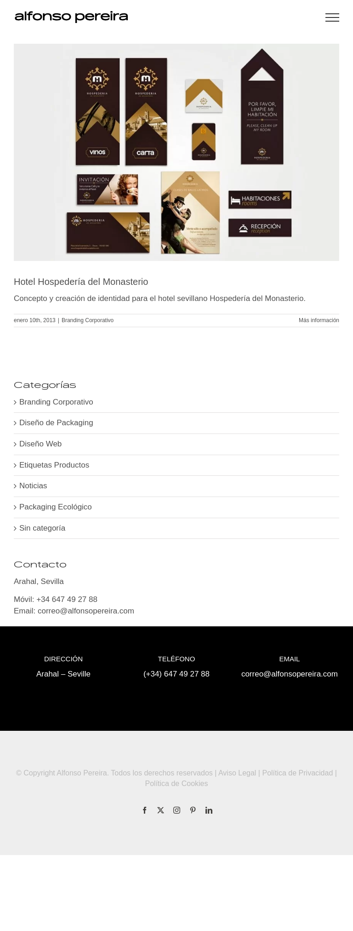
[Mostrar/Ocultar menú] (332, 17)
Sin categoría (42, 528)
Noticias (33, 485)
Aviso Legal (237, 773)
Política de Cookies (176, 783)
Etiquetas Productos (54, 465)
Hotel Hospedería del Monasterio (81, 282)
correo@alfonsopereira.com (86, 611)
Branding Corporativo (88, 320)
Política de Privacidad (297, 773)
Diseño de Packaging (56, 422)
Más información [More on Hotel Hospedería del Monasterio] (319, 320)
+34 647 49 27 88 (66, 599)
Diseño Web (40, 443)
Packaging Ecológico (55, 507)
